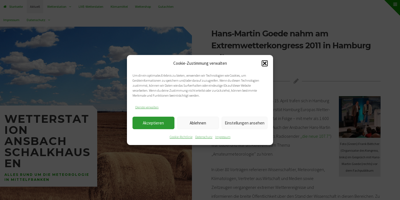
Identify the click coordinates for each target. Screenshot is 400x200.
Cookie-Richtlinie (181, 137)
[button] (265, 63)
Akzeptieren (153, 123)
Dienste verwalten (147, 107)
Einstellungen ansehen (244, 123)
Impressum (223, 137)
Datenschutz (203, 137)
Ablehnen (198, 123)
